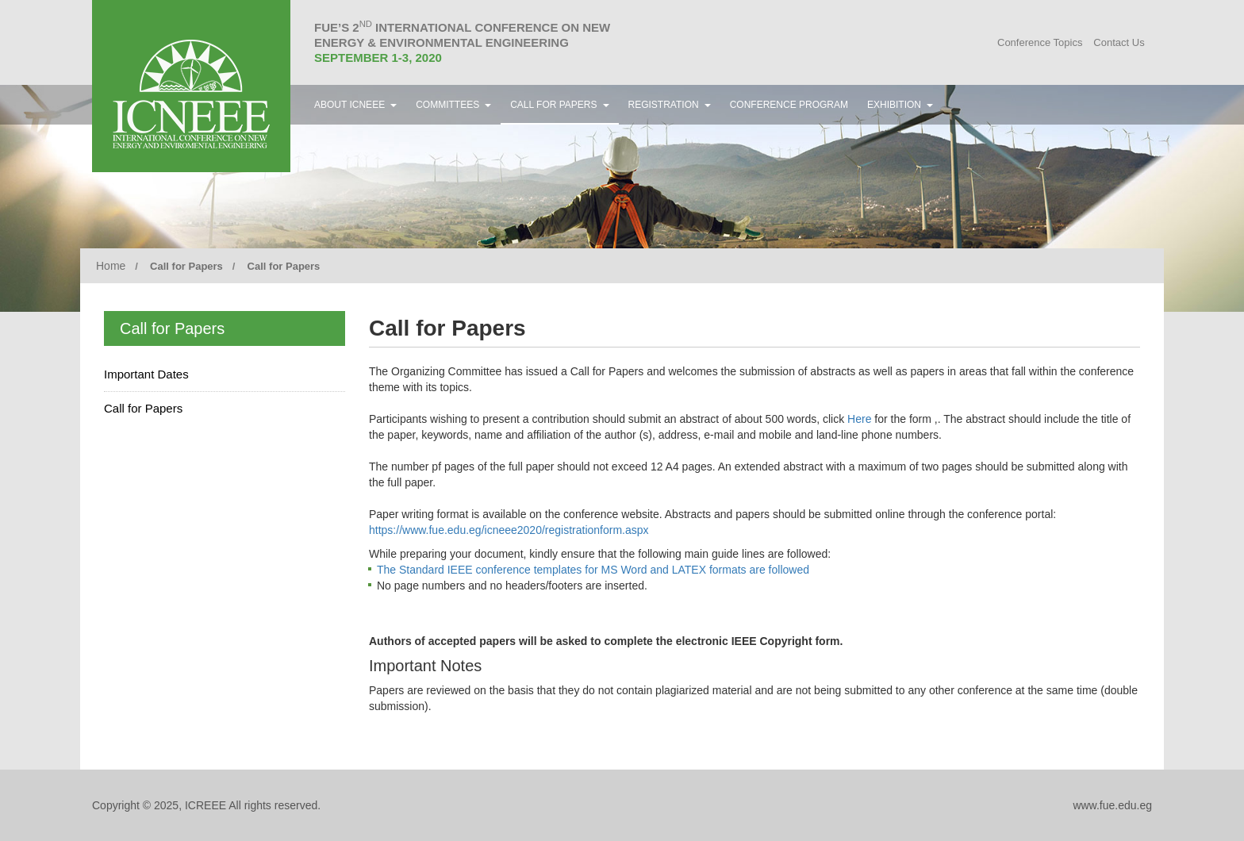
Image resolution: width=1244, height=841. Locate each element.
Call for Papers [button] (559, 104)
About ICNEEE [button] (355, 104)
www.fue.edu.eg (1112, 805)
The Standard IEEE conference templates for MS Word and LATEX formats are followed (593, 569)
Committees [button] (453, 104)
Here (859, 419)
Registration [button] (669, 104)
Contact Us (1118, 42)
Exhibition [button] (900, 104)
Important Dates (146, 374)
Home (110, 265)
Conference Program (789, 104)
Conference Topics (1039, 42)
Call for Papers (143, 408)
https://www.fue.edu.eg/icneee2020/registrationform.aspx (509, 530)
